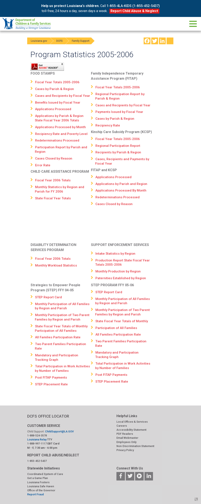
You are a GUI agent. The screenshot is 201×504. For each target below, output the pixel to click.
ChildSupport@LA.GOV (59, 431)
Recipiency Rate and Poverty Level (61, 134)
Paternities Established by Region (120, 278)
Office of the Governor (41, 490)
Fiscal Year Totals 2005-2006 (57, 82)
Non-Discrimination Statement (135, 446)
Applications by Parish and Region (121, 184)
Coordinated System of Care (45, 474)
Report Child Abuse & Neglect (134, 11)
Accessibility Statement (131, 429)
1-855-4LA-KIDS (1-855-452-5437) (133, 6)
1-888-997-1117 (37, 443)
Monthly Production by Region (118, 271)
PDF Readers (124, 433)
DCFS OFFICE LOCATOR (48, 416)
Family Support (84, 40)
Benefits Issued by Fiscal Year (57, 102)
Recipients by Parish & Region (118, 152)
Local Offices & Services (132, 421)
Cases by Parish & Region (54, 89)
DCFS (61, 40)
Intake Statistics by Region (115, 253)
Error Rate (42, 165)
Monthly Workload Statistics (56, 265)
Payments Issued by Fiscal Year (119, 112)
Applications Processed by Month (60, 127)
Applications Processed (53, 109)
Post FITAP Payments (51, 377)
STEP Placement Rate (51, 384)
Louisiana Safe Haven (40, 486)
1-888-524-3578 (37, 435)
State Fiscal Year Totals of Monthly (121, 321)
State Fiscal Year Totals (53, 198)
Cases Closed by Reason (53, 158)
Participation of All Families (116, 328)
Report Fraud (35, 494)
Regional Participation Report (117, 146)
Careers (121, 425)
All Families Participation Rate (58, 337)
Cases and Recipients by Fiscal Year (62, 96)
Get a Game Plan (37, 478)
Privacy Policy (125, 450)
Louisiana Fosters (38, 482)
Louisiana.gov (39, 40)
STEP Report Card (48, 297)
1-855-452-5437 (37, 460)
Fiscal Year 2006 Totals (53, 180)
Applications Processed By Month (120, 190)
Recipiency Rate (107, 125)
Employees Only (126, 442)
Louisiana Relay (37, 439)
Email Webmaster (127, 437)
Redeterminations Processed (57, 140)
